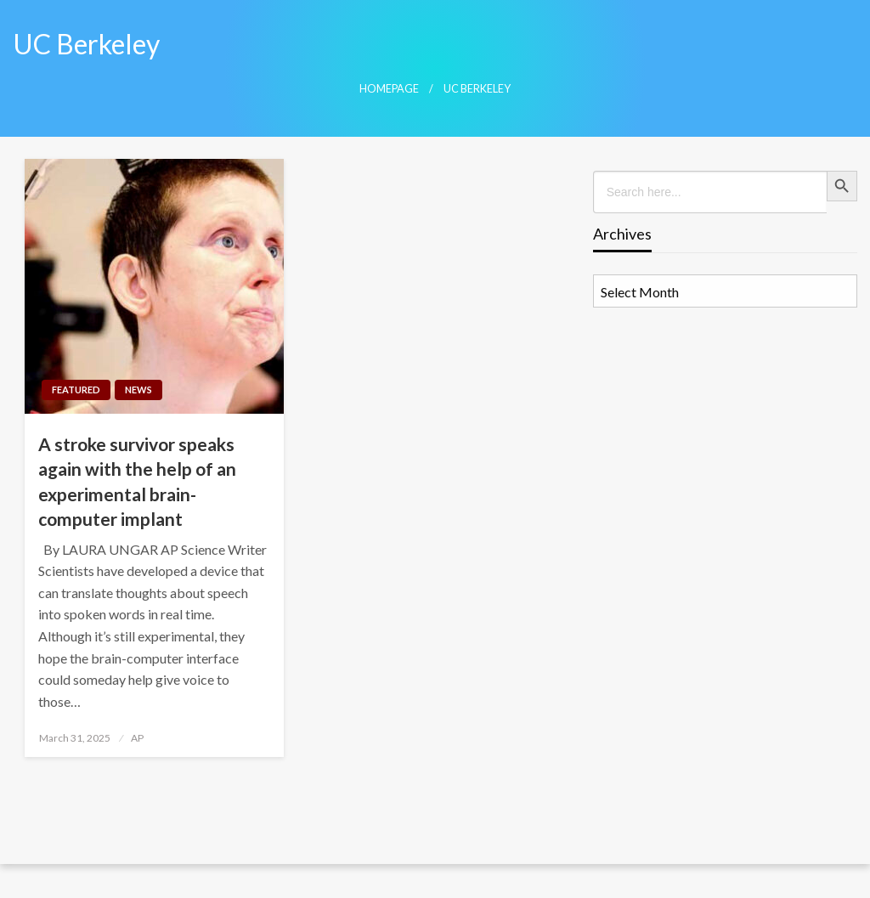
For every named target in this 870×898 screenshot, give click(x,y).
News (138, 389)
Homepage (389, 88)
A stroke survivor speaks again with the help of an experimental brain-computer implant (137, 481)
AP (137, 737)
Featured (76, 389)
